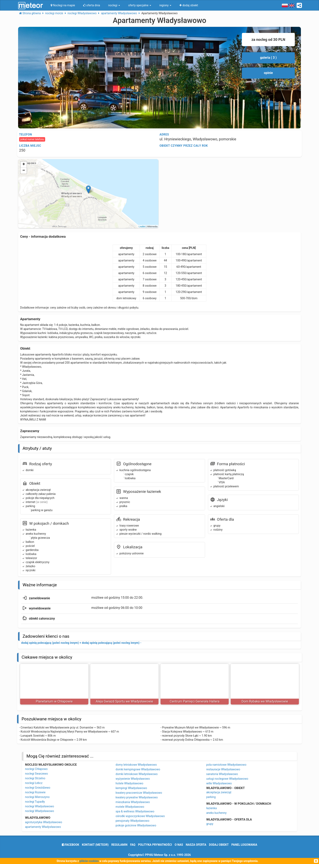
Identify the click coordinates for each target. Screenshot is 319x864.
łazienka (211, 808)
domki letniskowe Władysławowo (136, 774)
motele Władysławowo (130, 806)
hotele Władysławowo (129, 783)
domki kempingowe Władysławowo (138, 769)
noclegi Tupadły (35, 801)
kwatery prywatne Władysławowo (137, 797)
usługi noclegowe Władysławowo (227, 778)
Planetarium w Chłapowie (54, 701)
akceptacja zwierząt (218, 792)
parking (211, 797)
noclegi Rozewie (35, 792)
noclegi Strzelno (35, 778)
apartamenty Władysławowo (43, 826)
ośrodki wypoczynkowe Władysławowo (140, 816)
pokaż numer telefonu (32, 139)
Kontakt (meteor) (95, 844)
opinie (268, 73)
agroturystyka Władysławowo (43, 822)
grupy (209, 823)
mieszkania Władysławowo (133, 802)
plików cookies (89, 861)
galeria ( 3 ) (268, 58)
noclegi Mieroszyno (37, 797)
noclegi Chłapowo (36, 769)
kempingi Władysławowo (131, 788)
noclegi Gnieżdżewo (37, 787)
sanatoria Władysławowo (222, 774)
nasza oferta (196, 844)
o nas (179, 844)
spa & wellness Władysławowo (135, 811)
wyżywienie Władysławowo (133, 778)
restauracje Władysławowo (223, 769)
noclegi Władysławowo (39, 806)
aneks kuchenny (216, 812)
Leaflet (142, 226)
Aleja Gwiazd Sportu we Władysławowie (124, 701)
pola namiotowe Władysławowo (226, 764)
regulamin (119, 844)
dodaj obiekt (219, 844)
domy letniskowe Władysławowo (136, 764)
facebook (70, 844)
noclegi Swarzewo (36, 773)
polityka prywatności (155, 844)
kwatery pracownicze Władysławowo (139, 792)
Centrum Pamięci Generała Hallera (194, 701)
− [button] (23, 171)
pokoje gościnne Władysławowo (136, 825)
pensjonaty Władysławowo (132, 820)
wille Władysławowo (219, 783)
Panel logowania (244, 844)
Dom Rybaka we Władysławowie (264, 701)
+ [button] (23, 165)
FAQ (132, 844)
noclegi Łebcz (34, 783)
